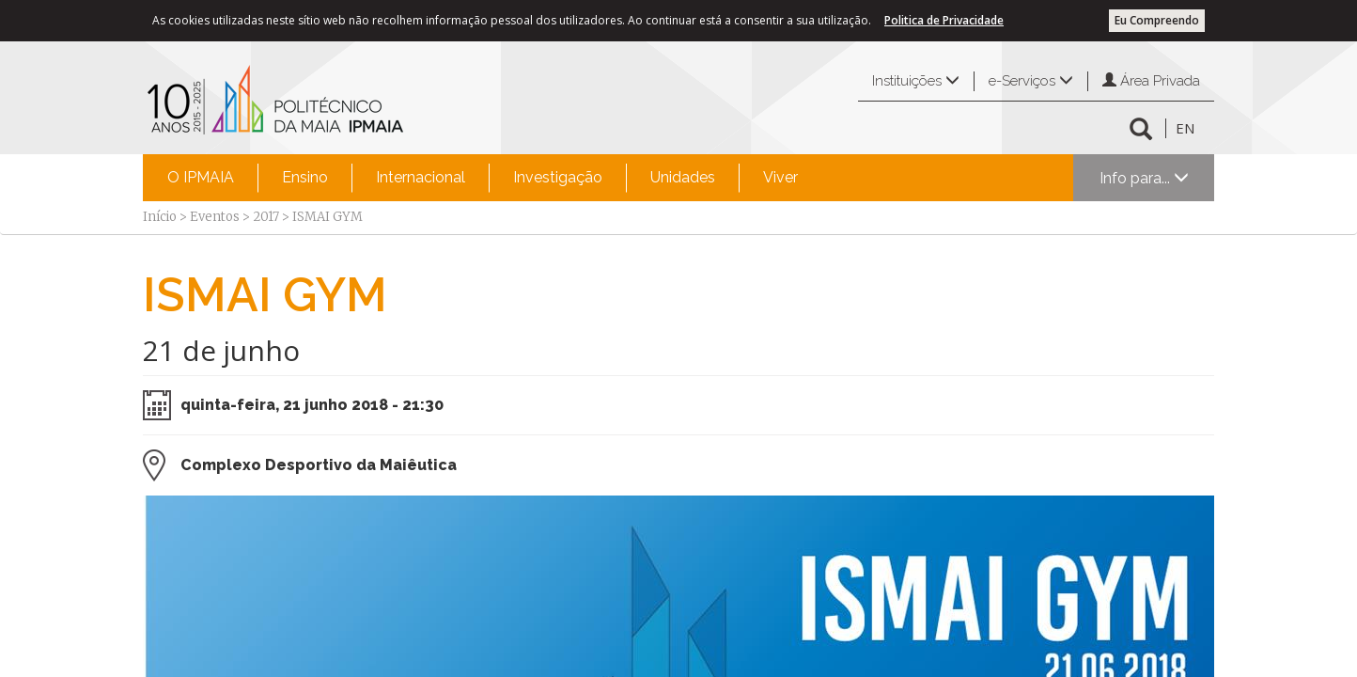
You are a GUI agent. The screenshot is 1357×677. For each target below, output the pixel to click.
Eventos (215, 217)
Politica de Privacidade (944, 20)
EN (1185, 127)
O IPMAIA (200, 177)
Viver (780, 177)
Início (160, 217)
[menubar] (482, 177)
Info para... (1144, 178)
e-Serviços (1031, 80)
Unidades (682, 177)
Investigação (557, 177)
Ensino (305, 177)
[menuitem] (200, 177)
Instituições (915, 80)
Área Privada (1151, 80)
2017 (266, 217)
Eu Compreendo (1157, 20)
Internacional (420, 177)
